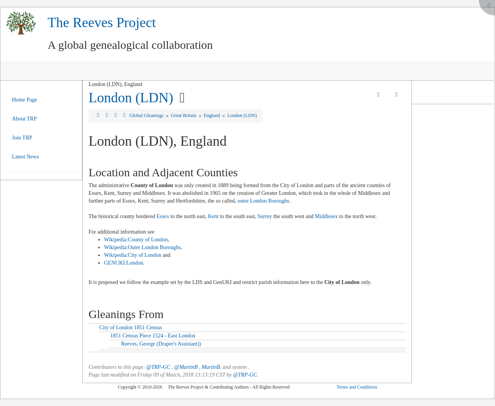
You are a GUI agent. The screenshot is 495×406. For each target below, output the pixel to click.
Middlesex (326, 216)
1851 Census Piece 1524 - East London (152, 336)
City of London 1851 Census (130, 327)
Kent (213, 216)
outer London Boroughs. (263, 201)
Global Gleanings (147, 115)
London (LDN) (131, 97)
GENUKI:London (123, 263)
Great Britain (184, 115)
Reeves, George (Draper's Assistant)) (161, 344)
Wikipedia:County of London (136, 240)
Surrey (265, 216)
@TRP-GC (158, 367)
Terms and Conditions (356, 387)
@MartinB (186, 367)
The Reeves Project (102, 22)
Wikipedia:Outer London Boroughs (142, 247)
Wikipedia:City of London (132, 255)
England (212, 115)
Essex (163, 216)
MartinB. (212, 367)
